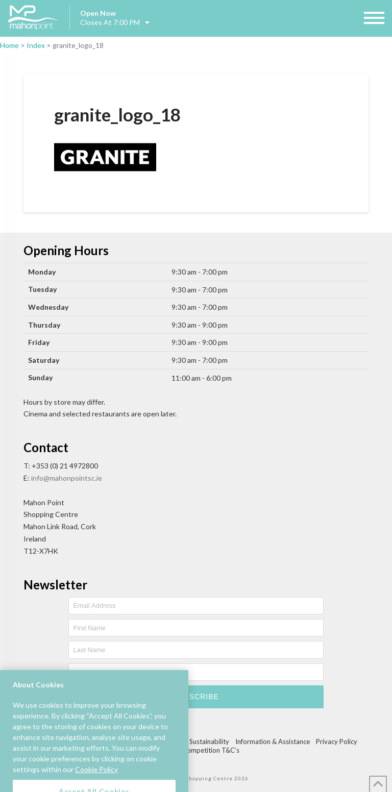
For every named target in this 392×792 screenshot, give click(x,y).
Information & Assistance (272, 741)
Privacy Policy (336, 741)
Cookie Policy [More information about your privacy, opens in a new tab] (96, 778)
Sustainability (209, 741)
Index (36, 45)
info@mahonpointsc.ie (66, 478)
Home (9, 45)
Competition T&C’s (210, 750)
